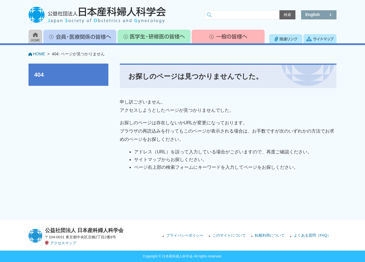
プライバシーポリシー (184, 235)
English (312, 14)
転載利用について (270, 235)
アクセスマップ (63, 243)
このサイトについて (229, 235)
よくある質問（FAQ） (312, 235)
